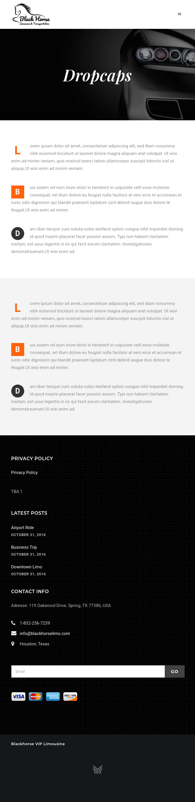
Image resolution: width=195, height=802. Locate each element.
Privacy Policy (24, 472)
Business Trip (24, 547)
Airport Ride (22, 527)
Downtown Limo (26, 566)
